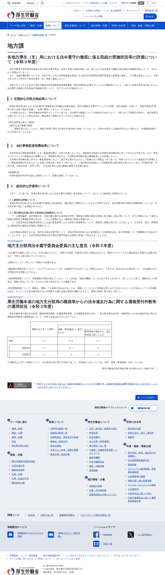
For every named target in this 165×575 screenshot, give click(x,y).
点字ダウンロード (73, 3)
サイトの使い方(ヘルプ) (21, 551)
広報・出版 (17, 466)
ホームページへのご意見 (68, 551)
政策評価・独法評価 (60, 450)
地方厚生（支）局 (97, 441)
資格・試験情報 (96, 461)
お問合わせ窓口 (93, 10)
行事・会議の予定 (20, 470)
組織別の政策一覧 (59, 428)
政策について (57, 419)
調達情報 (132, 457)
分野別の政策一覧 (59, 424)
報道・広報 (18, 448)
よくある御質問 (113, 10)
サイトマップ (133, 10)
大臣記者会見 (18, 458)
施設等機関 (94, 453)
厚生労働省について (100, 419)
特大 (154, 3)
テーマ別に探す (20, 419)
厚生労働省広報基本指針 (23, 453)
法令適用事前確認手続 (138, 452)
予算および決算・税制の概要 (64, 445)
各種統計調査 (95, 478)
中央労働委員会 (96, 457)
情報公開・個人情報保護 (139, 473)
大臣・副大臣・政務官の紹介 (103, 424)
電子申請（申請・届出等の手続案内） (142, 446)
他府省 (31, 507)
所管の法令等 (135, 419)
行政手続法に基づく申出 (139, 485)
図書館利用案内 (66, 507)
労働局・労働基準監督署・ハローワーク (103, 447)
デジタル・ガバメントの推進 (142, 477)
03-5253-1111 (60, 564)
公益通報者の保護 (136, 468)
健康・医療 (17, 424)
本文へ (77, 10)
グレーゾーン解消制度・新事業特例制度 (142, 462)
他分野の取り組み (20, 441)
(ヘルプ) (113, 3)
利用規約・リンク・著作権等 (24, 548)
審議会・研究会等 (59, 437)
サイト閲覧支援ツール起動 (96, 3)
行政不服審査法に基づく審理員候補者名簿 (142, 491)
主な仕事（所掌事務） (100, 437)
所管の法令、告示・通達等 (141, 428)
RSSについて (44, 551)
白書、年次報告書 (97, 482)
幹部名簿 (93, 428)
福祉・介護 (17, 428)
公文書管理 (133, 481)
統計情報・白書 (97, 473)
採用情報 (93, 466)
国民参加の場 (151, 10)
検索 (152, 16)
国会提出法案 (134, 424)
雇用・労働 (17, 432)
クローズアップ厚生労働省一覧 (95, 507)
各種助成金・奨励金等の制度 (64, 432)
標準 (141, 3)
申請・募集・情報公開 (140, 440)
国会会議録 (55, 441)
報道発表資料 (18, 462)
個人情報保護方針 (51, 548)
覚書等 (131, 432)
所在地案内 (94, 432)
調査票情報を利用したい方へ (103, 487)
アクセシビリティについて (127, 548)
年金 (14, 437)
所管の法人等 (47, 507)
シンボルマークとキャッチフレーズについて (87, 548)
